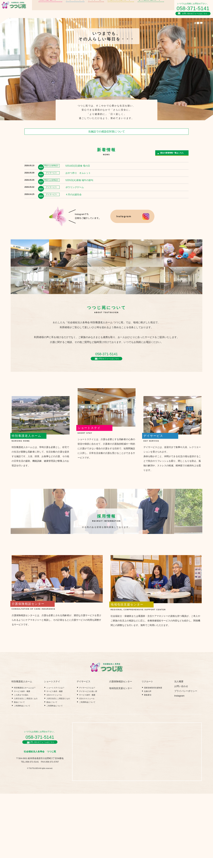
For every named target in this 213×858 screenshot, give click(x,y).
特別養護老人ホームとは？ (25, 752)
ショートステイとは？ (55, 752)
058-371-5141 (194, 8)
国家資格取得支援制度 (153, 752)
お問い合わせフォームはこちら (195, 13)
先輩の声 (147, 756)
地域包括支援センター (132, 9)
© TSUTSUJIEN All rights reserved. (40, 834)
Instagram (179, 760)
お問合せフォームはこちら (108, 375)
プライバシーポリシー (185, 755)
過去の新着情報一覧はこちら (171, 154)
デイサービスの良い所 (88, 756)
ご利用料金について (22, 770)
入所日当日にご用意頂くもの (25, 763)
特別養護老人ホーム (42, 9)
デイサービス (83, 9)
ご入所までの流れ (21, 759)
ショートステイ (64, 9)
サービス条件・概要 (22, 756)
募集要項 (147, 759)
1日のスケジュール (54, 759)
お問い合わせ (181, 750)
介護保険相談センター (105, 9)
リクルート (153, 7)
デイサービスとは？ (87, 752)
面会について (19, 766)
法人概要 (153, 11)
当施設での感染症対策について (106, 131)
